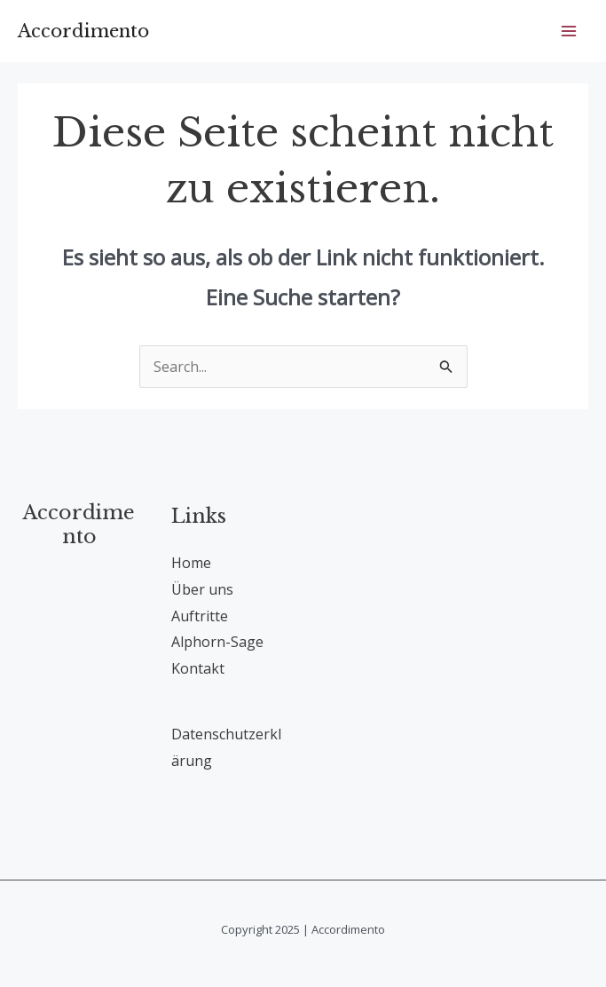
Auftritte (199, 616)
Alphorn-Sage (217, 641)
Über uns (202, 589)
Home (191, 562)
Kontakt (197, 668)
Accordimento (83, 31)
